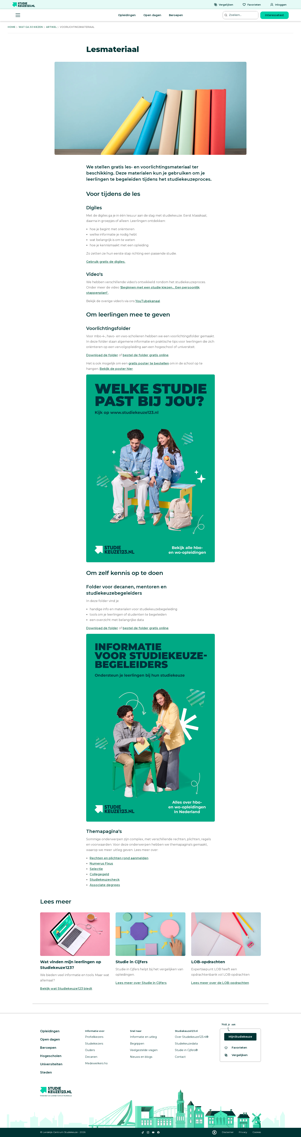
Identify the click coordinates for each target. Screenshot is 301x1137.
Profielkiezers (94, 1037)
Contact (180, 1057)
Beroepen (176, 15)
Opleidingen (127, 15)
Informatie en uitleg (143, 1037)
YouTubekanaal (147, 301)
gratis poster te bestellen (148, 363)
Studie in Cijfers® (186, 1050)
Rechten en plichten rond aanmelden (119, 858)
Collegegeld (99, 874)
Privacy (243, 1132)
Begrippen (137, 1043)
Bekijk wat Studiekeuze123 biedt (66, 988)
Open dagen (152, 15)
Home (11, 27)
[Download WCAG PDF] (214, 1132)
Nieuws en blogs (141, 1057)
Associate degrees (105, 885)
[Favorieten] (251, 5)
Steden (46, 1072)
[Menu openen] (17, 15)
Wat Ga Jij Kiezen (31, 27)
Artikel (51, 27)
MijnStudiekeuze (240, 1036)
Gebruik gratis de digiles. (105, 262)
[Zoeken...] (241, 15)
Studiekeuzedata (186, 1043)
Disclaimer (228, 1132)
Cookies (256, 1132)
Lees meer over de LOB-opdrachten (220, 983)
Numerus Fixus (101, 863)
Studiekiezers (94, 1043)
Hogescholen (50, 1056)
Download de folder (102, 355)
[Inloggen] (278, 5)
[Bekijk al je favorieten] (235, 1048)
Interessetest (274, 15)
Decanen (91, 1057)
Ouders (90, 1050)
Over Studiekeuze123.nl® (191, 1037)
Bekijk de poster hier (116, 369)
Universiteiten (51, 1064)
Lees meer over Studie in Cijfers (141, 983)
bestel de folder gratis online (146, 355)
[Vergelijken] (223, 5)
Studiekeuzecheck (105, 879)
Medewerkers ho (96, 1063)
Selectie (96, 869)
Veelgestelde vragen (144, 1050)
